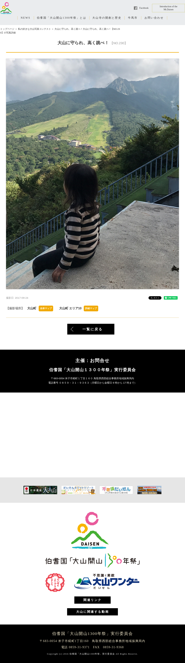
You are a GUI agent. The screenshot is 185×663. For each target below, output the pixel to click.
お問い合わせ (154, 17)
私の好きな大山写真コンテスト (34, 29)
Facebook (144, 8)
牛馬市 (133, 17)
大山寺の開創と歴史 (106, 17)
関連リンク (92, 600)
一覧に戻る (92, 329)
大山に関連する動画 (92, 611)
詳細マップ (91, 308)
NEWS (25, 17)
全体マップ (46, 308)
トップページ (7, 29)
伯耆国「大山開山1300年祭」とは (61, 17)
